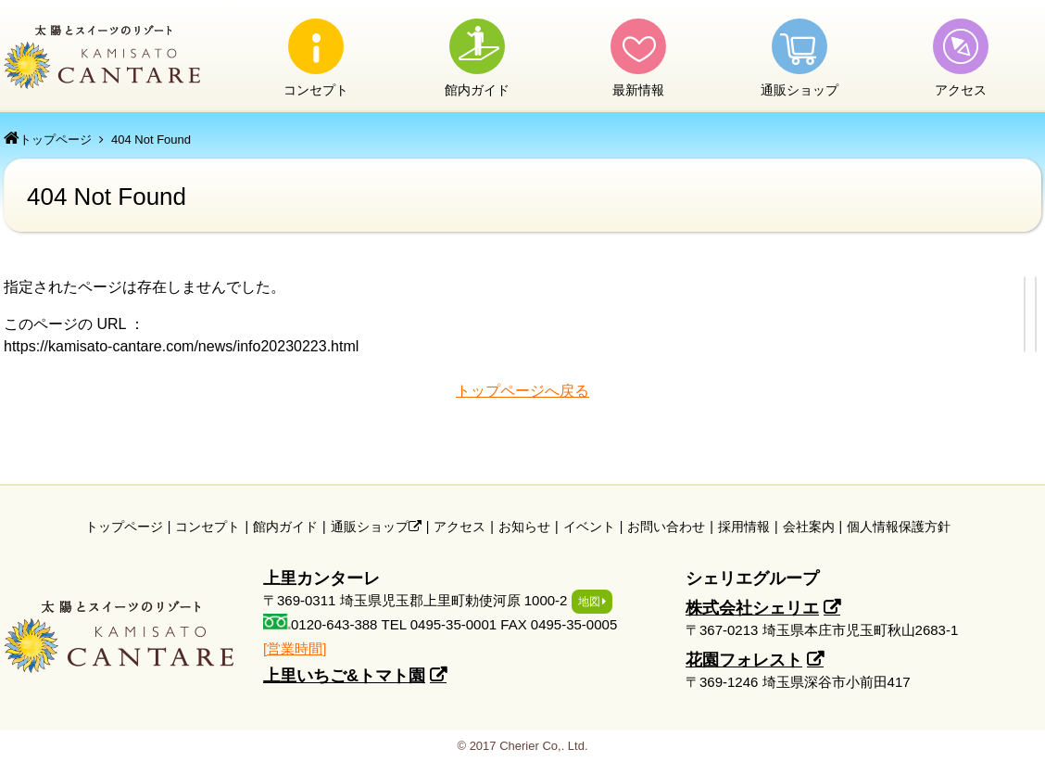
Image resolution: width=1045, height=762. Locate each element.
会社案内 (809, 526)
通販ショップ (376, 526)
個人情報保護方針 (899, 526)
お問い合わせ (666, 526)
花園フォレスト (744, 660)
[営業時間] (294, 648)
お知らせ (524, 526)
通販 (799, 90)
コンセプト (315, 90)
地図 (589, 601)
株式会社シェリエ (752, 608)
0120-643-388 (334, 624)
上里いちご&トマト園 (344, 676)
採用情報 (744, 526)
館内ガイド (477, 90)
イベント (589, 526)
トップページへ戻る (522, 391)
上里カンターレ (103, 56)
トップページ (55, 139)
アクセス (961, 90)
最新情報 (638, 90)
